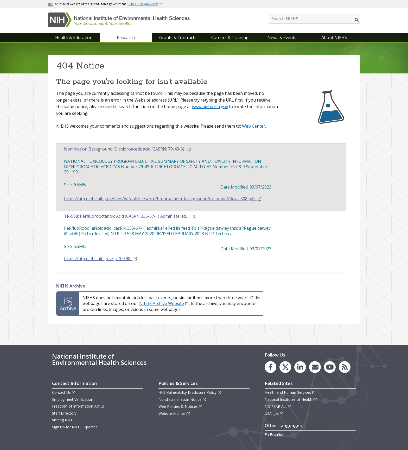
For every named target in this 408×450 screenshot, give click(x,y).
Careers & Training (229, 37)
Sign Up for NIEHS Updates (75, 426)
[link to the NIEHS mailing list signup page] (315, 367)
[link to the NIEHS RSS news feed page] (344, 367)
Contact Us (64, 392)
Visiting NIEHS (63, 419)
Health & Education (73, 37)
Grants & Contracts (177, 37)
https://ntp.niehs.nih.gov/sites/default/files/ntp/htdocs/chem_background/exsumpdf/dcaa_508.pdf (163, 199)
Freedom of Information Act (78, 406)
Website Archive (174, 413)
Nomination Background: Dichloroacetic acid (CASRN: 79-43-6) (124, 149)
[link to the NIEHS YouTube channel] (330, 367)
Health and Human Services (290, 392)
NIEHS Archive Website (164, 303)
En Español (274, 434)
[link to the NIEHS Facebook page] (270, 367)
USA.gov (274, 413)
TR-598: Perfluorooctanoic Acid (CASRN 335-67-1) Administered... (126, 216)
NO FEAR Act (278, 406)
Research (126, 37)
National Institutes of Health (291, 399)
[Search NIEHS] (314, 19)
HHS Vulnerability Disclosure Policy (189, 392)
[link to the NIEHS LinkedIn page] (300, 367)
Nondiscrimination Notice (182, 399)
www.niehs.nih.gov (210, 106)
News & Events (281, 37)
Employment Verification (72, 399)
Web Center (253, 126)
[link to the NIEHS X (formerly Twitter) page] (285, 367)
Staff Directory (64, 413)
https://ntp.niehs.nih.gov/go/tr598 (100, 258)
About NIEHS (334, 37)
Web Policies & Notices (180, 406)
